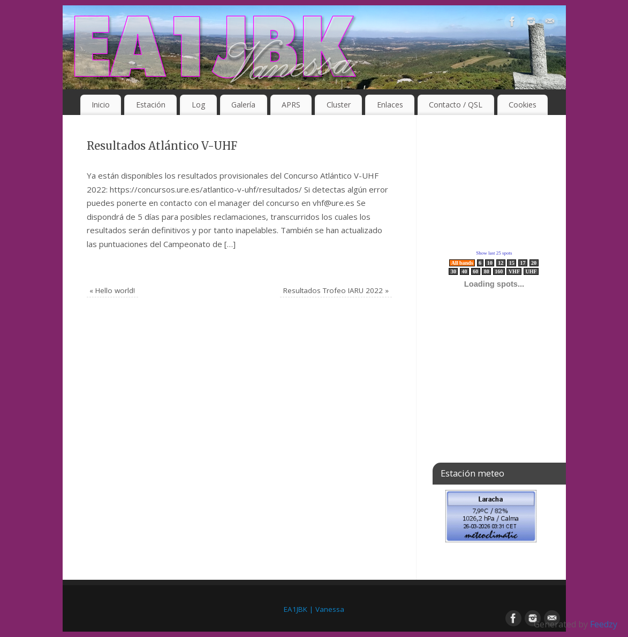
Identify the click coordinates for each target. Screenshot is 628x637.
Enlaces (390, 104)
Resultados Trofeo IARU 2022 (336, 290)
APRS (291, 104)
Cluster (339, 104)
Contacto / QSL (455, 104)
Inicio (101, 104)
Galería (243, 104)
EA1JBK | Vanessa (314, 609)
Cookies (522, 104)
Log (199, 104)
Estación (150, 104)
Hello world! (112, 290)
